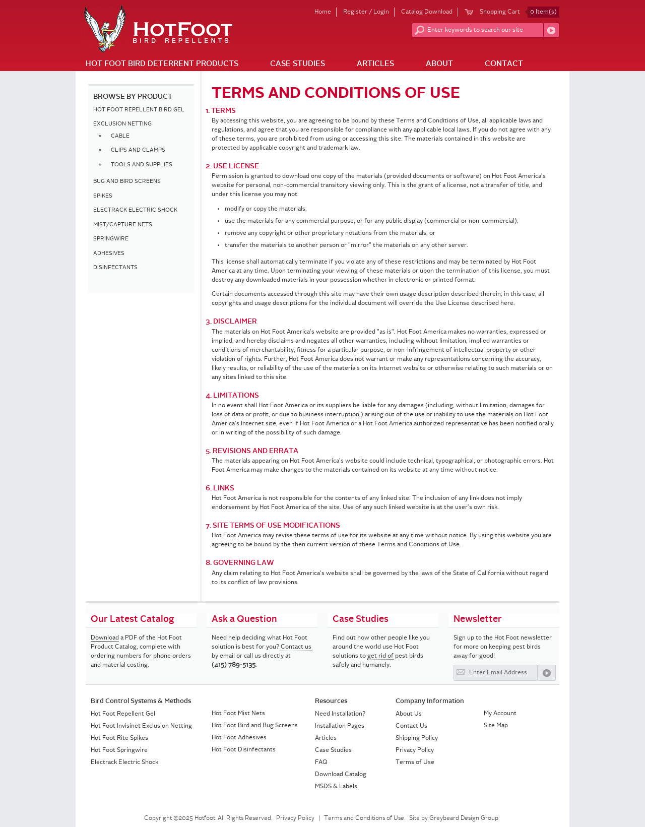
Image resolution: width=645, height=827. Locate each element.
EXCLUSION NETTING (122, 124)
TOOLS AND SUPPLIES (141, 165)
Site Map (496, 726)
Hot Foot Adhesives (239, 738)
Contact (504, 64)
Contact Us (411, 726)
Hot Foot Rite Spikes (119, 738)
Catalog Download (427, 12)
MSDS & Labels (336, 787)
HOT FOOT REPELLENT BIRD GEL (138, 110)
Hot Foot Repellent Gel (123, 714)
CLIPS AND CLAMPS (138, 150)
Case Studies (297, 64)
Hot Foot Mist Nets (238, 714)
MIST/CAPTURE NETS (122, 225)
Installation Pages (339, 726)
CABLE (120, 136)
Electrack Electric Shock (124, 762)
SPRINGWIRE (110, 239)
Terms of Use (415, 762)
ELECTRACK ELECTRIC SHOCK (135, 210)
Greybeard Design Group (463, 818)
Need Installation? (340, 714)
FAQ (321, 762)
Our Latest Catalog (132, 619)
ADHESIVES (108, 254)
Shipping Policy (417, 738)
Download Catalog (340, 775)
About (439, 64)
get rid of (380, 656)
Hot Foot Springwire (119, 750)
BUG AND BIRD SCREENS (127, 181)
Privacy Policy (415, 750)
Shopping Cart (519, 12)
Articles (375, 64)
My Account (500, 714)
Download (105, 638)
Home (322, 12)
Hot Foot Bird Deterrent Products (162, 64)
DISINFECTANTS (115, 268)
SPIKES (102, 196)
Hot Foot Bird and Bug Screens (255, 726)
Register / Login (366, 12)
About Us (409, 714)
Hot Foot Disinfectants (244, 750)
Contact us (296, 647)
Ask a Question (244, 619)
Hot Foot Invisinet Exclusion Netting (141, 726)
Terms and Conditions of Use (364, 818)
